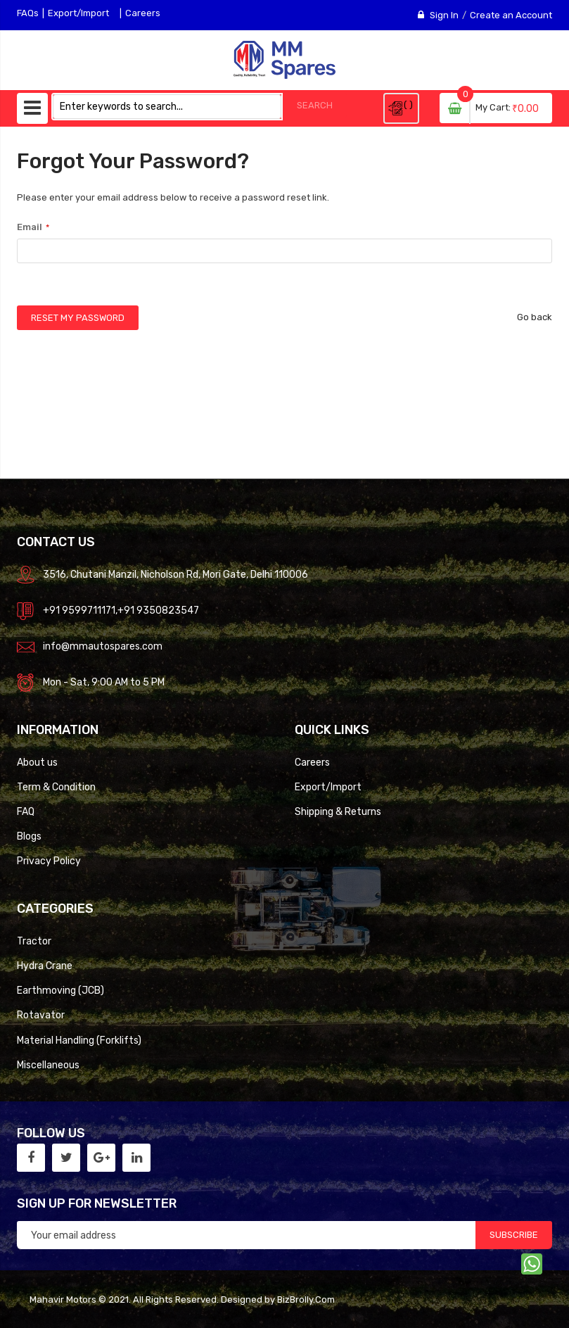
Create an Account (511, 15)
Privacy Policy (49, 860)
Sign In (444, 15)
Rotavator (41, 1014)
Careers (142, 13)
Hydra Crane (44, 965)
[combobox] (167, 106)
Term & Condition (56, 786)
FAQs (28, 13)
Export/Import (78, 13)
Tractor (34, 941)
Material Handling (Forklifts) (79, 1040)
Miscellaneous (48, 1064)
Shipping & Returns (338, 811)
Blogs (29, 836)
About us (37, 762)
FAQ (25, 811)
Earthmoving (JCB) (60, 990)
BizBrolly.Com (306, 1299)
